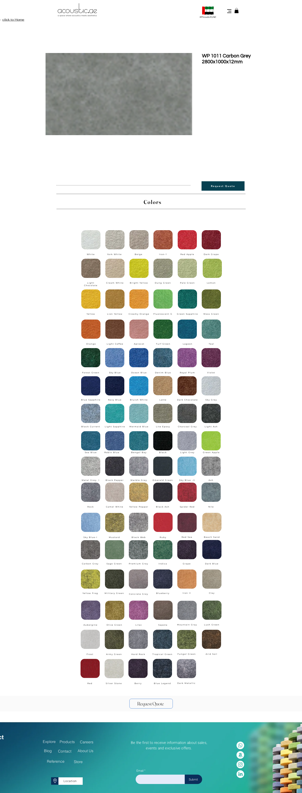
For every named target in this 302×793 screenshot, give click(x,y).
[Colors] (151, 202)
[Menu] (229, 11)
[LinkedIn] (240, 774)
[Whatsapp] (240, 745)
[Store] (78, 762)
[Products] (67, 742)
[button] (236, 10)
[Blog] (48, 751)
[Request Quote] (223, 186)
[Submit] (193, 779)
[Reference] (56, 761)
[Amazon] (240, 755)
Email (139, 770)
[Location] (70, 781)
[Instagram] (240, 764)
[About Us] (85, 751)
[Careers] (86, 742)
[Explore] (49, 741)
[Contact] (65, 751)
